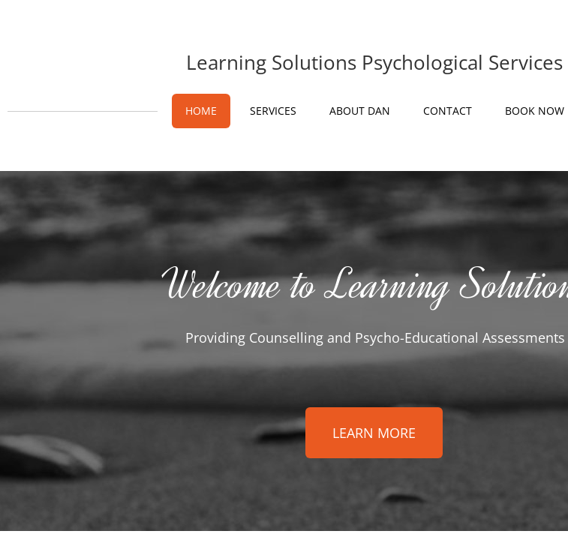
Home (201, 111)
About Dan (359, 111)
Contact (447, 111)
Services (273, 111)
